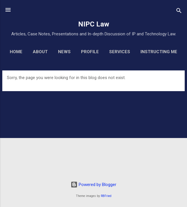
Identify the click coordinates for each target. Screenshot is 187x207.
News (64, 51)
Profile (90, 51)
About (40, 51)
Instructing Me (158, 51)
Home (16, 51)
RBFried (106, 196)
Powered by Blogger (93, 184)
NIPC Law (93, 24)
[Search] (179, 11)
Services (119, 51)
